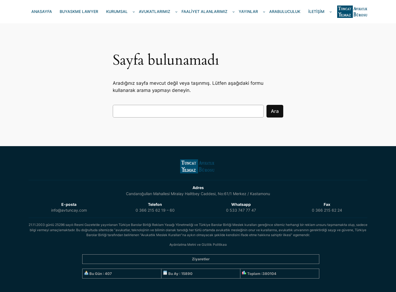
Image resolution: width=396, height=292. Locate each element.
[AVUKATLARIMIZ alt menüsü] (176, 11)
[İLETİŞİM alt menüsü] (330, 11)
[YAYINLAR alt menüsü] (264, 11)
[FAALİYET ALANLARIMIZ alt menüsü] (233, 11)
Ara (275, 111)
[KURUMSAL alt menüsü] (134, 11)
